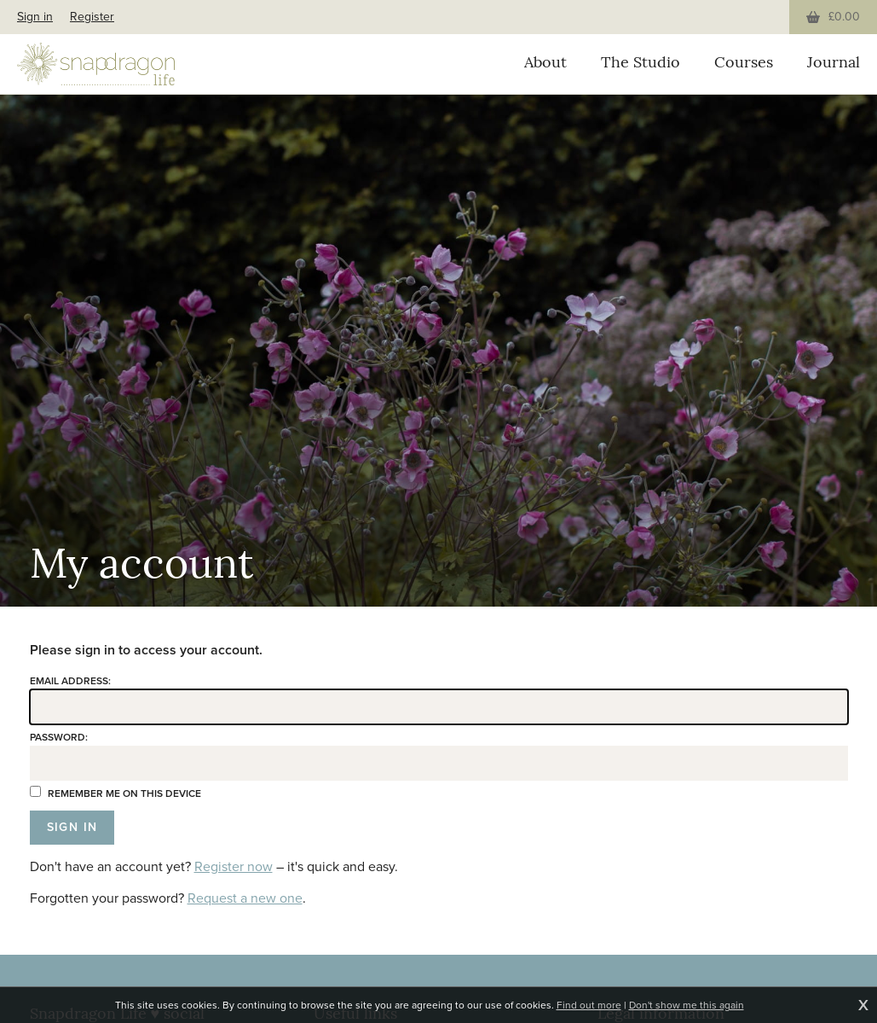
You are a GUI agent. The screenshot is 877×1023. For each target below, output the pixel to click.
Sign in (35, 17)
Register (92, 17)
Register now (233, 866)
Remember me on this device (115, 793)
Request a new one (245, 898)
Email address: (70, 681)
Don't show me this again (686, 1005)
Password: (59, 737)
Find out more (589, 1005)
